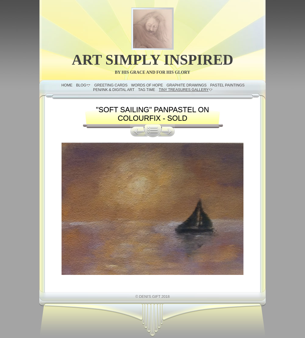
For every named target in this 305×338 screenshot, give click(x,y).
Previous (137, 130)
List (153, 130)
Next (168, 130)
